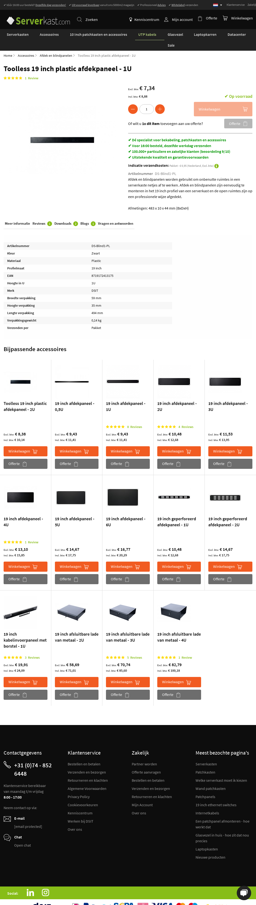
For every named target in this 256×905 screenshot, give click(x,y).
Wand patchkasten (211, 778)
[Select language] (217, 5)
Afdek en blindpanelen (56, 45)
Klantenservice (236, 4)
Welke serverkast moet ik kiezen (221, 770)
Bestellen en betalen (84, 753)
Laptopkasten (207, 838)
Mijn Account (142, 794)
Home (8, 45)
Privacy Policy (79, 786)
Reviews (42, 214)
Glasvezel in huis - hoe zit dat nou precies (222, 827)
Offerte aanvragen (146, 761)
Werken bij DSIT (80, 810)
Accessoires (26, 45)
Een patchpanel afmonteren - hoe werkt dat (222, 813)
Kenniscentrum (146, 19)
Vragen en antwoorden (115, 213)
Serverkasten (206, 753)
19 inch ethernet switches (216, 794)
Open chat (22, 834)
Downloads (66, 214)
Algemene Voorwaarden (87, 778)
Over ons (75, 819)
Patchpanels (205, 786)
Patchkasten (205, 761)
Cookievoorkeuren (83, 794)
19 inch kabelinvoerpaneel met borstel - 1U (25, 630)
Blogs (88, 214)
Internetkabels (207, 802)
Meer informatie (17, 213)
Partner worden (144, 753)
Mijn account (183, 19)
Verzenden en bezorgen (87, 761)
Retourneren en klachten (88, 770)
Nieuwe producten (210, 846)
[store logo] (36, 16)
